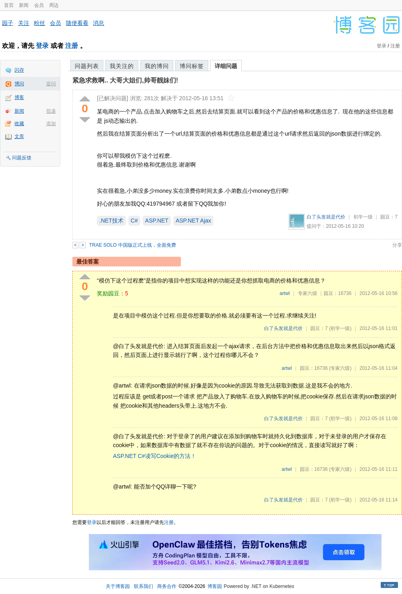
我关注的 (122, 66)
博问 (19, 84)
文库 (19, 136)
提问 (51, 84)
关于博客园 (118, 586)
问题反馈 (21, 158)
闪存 (19, 70)
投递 (51, 111)
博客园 (214, 586)
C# (134, 220)
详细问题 (226, 66)
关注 (23, 23)
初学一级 (363, 217)
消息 (98, 23)
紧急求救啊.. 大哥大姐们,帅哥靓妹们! (125, 80)
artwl (284, 293)
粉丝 (39, 23)
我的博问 (157, 66)
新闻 (24, 5)
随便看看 (77, 23)
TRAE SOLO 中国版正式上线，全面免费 (132, 245)
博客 (19, 97)
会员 (39, 5)
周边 (54, 5)
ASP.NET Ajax (193, 220)
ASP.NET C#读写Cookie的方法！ (154, 456)
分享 (397, 245)
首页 (9, 5)
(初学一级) (340, 328)
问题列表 (87, 66)
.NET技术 (111, 220)
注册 (71, 45)
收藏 (19, 123)
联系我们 (143, 586)
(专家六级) (340, 368)
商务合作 (166, 586)
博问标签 (192, 66)
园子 (7, 23)
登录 (42, 45)
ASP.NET (156, 220)
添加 (51, 123)
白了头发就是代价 (326, 217)
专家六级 (307, 293)
